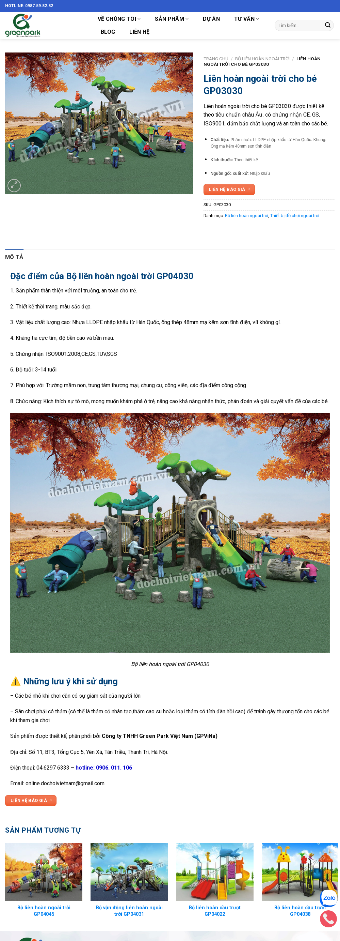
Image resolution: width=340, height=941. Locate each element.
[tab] (14, 257)
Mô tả (14, 257)
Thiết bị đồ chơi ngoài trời (294, 215)
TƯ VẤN (246, 19)
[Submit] (328, 25)
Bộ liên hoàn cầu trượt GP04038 (300, 911)
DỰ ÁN (211, 19)
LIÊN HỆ (139, 32)
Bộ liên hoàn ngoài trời (262, 58)
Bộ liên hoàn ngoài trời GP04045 (43, 911)
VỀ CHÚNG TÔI (119, 19)
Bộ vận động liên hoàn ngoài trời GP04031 (129, 911)
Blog (108, 32)
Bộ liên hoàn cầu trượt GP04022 (215, 911)
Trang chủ (216, 58)
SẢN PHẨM (172, 19)
